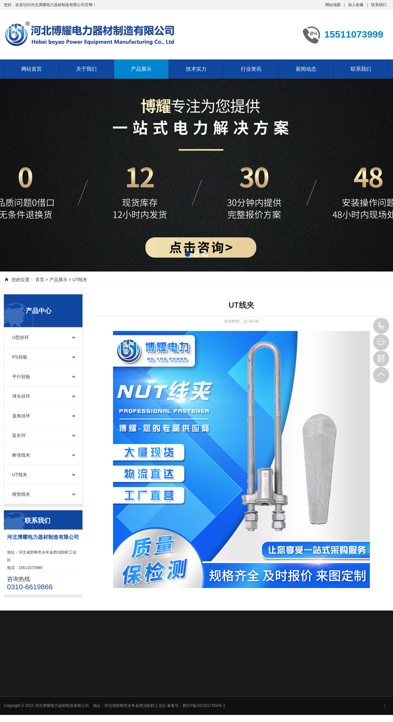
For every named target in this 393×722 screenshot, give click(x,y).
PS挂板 (19, 357)
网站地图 (333, 5)
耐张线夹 (21, 455)
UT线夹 (80, 279)
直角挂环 (21, 415)
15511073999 (381, 326)
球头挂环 (21, 396)
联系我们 (379, 5)
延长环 (19, 435)
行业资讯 (251, 69)
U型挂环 (20, 337)
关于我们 (86, 69)
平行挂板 (21, 376)
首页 (39, 279)
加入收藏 (355, 5)
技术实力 (196, 69)
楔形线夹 (21, 494)
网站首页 (31, 69)
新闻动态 (306, 69)
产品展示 (141, 69)
